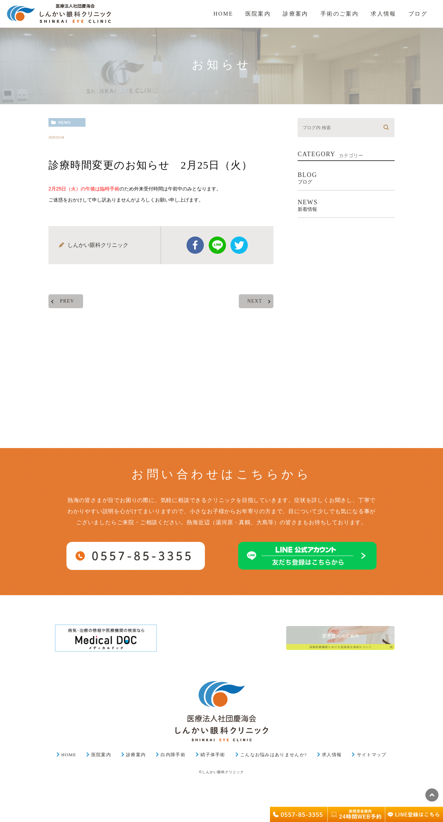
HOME (68, 754)
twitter (239, 245)
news (64, 122)
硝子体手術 (212, 754)
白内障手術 (173, 754)
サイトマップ (372, 754)
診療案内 (136, 754)
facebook (195, 245)
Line (217, 245)
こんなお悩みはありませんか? (273, 754)
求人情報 (332, 754)
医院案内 (101, 754)
